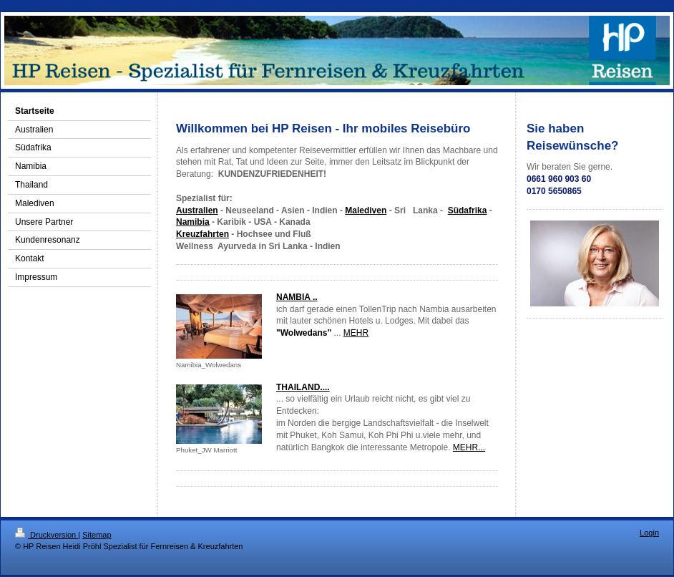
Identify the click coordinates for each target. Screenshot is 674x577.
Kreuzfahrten (202, 234)
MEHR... (469, 447)
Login (649, 532)
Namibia (193, 222)
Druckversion (46, 534)
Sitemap (96, 534)
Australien (197, 210)
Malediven (365, 210)
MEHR (355, 333)
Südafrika (467, 210)
